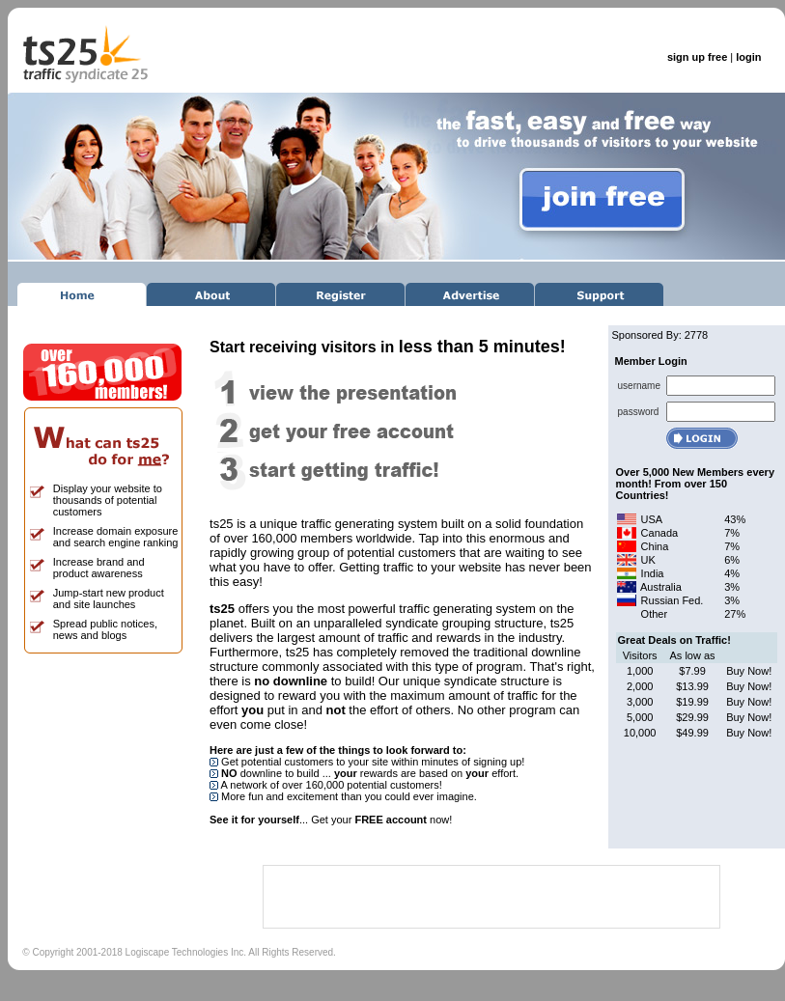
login (748, 57)
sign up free (697, 57)
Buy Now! (748, 671)
